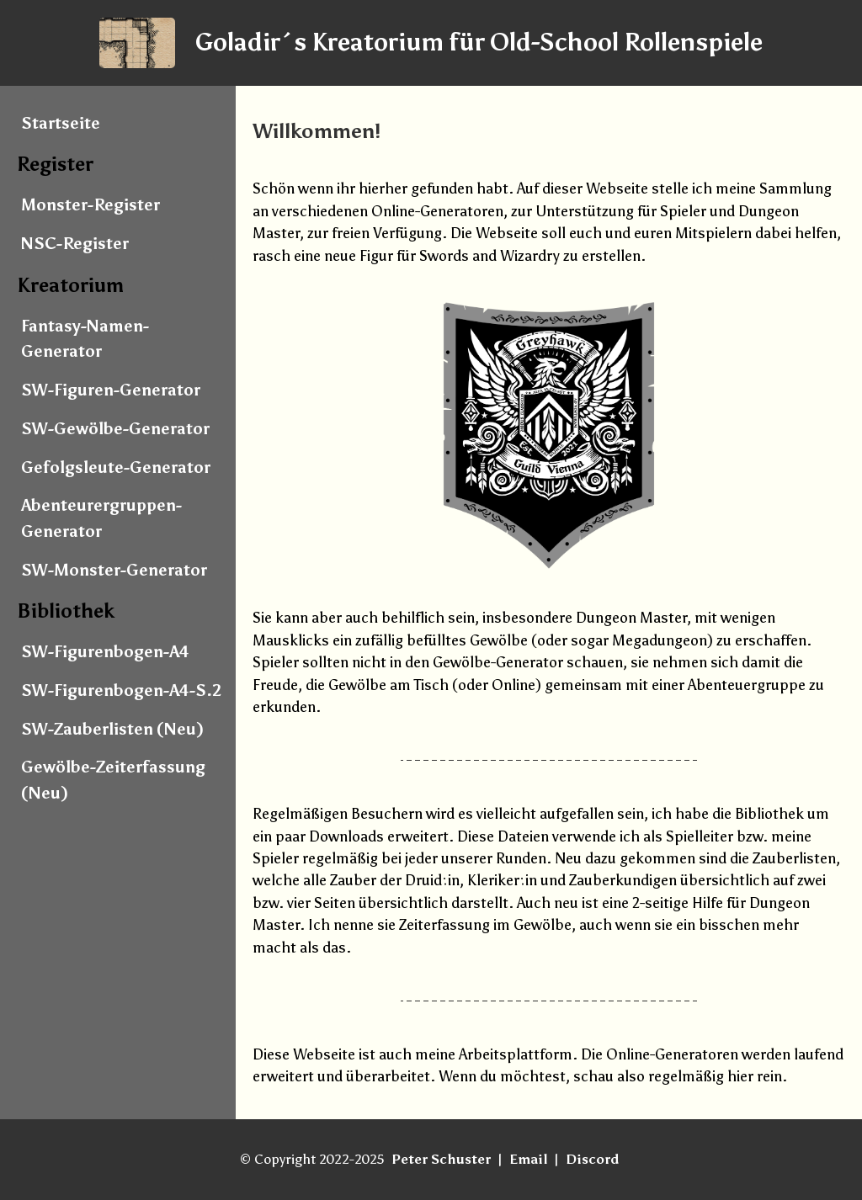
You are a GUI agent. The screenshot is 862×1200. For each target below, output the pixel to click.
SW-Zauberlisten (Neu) (112, 729)
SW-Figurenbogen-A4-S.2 (121, 690)
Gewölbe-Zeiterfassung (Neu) (113, 780)
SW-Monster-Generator (114, 570)
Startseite (60, 123)
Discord (592, 1159)
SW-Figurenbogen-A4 (105, 651)
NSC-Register (75, 243)
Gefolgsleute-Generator (115, 467)
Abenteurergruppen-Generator (101, 518)
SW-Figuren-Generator (110, 390)
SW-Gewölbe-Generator (115, 428)
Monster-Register (90, 205)
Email (528, 1159)
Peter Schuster (441, 1159)
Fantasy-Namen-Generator (85, 339)
